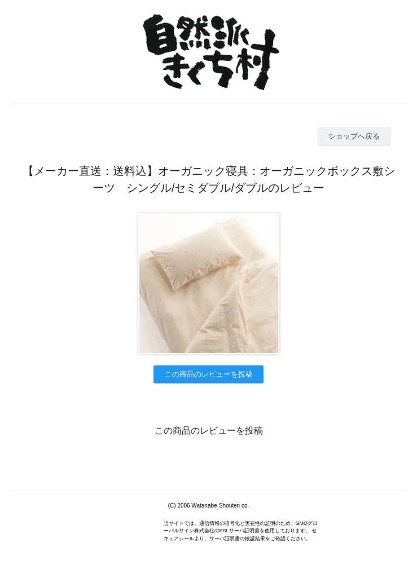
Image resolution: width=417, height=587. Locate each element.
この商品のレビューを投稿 (209, 374)
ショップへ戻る (354, 136)
